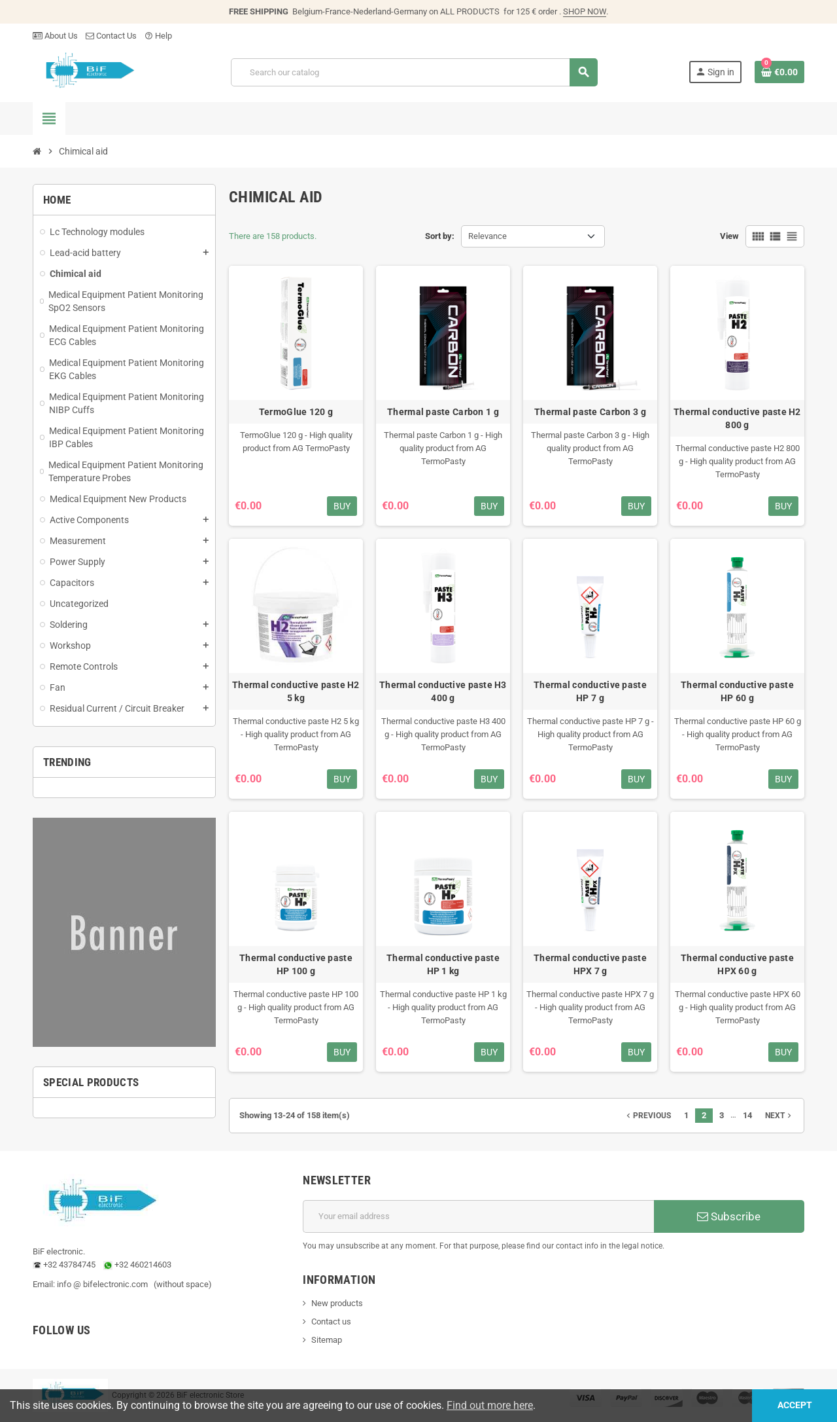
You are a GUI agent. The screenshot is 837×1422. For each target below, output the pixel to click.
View (729, 236)
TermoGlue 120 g (296, 412)
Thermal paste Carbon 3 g (590, 412)
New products (337, 1303)
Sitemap (326, 1340)
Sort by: (439, 236)
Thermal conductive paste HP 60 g (737, 691)
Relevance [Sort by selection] (487, 236)
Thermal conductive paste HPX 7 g (590, 964)
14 (747, 1115)
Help (158, 36)
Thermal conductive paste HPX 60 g (737, 964)
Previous (647, 1115)
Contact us (331, 1321)
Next (779, 1115)
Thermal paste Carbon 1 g (443, 412)
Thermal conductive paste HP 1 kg (443, 964)
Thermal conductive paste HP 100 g (295, 964)
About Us (55, 36)
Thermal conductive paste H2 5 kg (296, 691)
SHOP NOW (584, 11)
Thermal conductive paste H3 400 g (443, 691)
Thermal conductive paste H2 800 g (737, 418)
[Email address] (478, 1216)
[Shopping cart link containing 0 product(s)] (779, 72)
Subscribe (728, 1216)
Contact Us (111, 36)
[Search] (414, 72)
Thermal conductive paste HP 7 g (590, 691)
